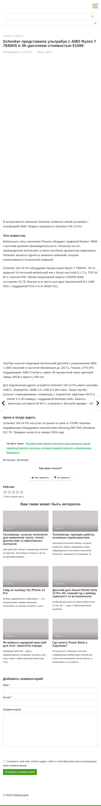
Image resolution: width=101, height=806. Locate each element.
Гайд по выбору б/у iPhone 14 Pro (24, 591)
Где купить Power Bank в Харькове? (69, 644)
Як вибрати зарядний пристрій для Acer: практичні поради (24, 644)
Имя (6, 685)
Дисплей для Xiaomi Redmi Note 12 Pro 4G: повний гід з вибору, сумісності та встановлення (74, 593)
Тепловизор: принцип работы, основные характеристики (73, 536)
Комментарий (12, 709)
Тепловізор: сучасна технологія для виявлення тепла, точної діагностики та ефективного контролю (25, 539)
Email (7, 697)
